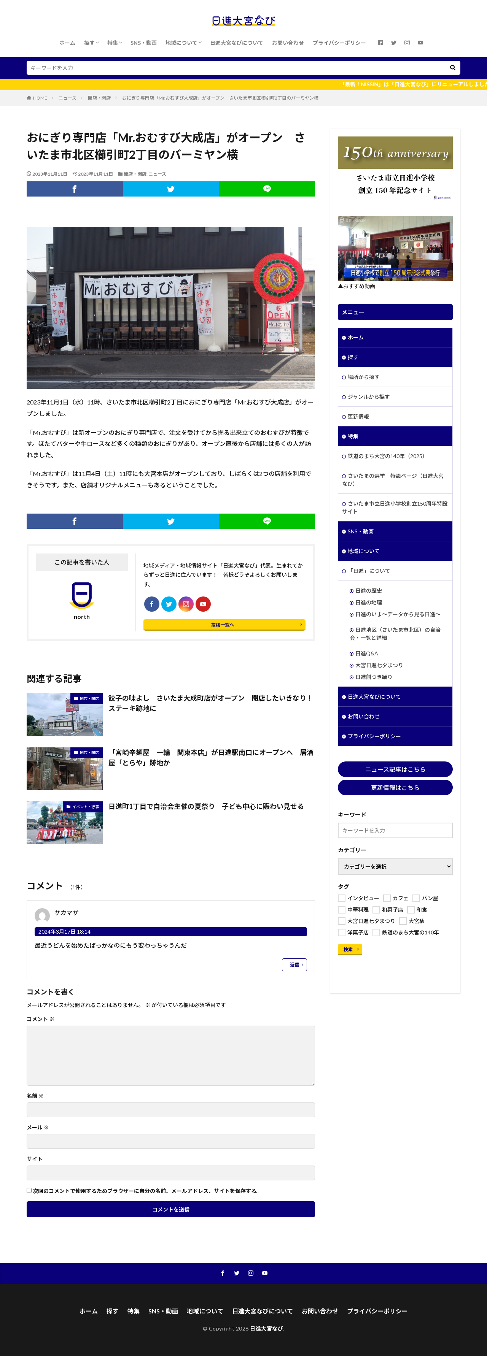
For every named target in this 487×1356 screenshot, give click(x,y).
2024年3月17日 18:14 (64, 931)
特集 (112, 43)
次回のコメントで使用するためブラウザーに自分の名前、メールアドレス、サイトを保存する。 (147, 1191)
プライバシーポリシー (339, 43)
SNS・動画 (144, 43)
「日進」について (369, 571)
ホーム (67, 43)
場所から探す (364, 377)
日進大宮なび (266, 1328)
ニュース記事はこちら (395, 769)
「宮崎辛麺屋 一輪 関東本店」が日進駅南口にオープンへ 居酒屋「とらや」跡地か (211, 757)
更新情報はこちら (395, 787)
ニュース (67, 98)
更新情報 (358, 416)
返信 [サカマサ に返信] (294, 964)
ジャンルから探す (369, 396)
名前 (35, 1096)
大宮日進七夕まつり (379, 665)
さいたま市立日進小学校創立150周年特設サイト (394, 507)
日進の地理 (368, 602)
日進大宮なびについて (236, 43)
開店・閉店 (99, 98)
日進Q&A (366, 653)
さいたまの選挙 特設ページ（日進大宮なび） (393, 480)
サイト (35, 1159)
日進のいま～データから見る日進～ (398, 614)
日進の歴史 (368, 590)
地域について (181, 43)
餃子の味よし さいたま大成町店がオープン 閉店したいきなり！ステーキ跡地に (210, 703)
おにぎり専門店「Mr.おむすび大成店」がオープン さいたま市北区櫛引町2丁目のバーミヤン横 (220, 98)
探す (89, 43)
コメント (40, 1019)
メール (38, 1127)
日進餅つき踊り (374, 677)
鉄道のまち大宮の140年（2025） (388, 456)
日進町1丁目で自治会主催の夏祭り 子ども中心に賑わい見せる (206, 806)
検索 (348, 949)
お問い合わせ (288, 43)
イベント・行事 (85, 806)
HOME (40, 98)
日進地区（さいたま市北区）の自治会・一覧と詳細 (395, 633)
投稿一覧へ (222, 625)
